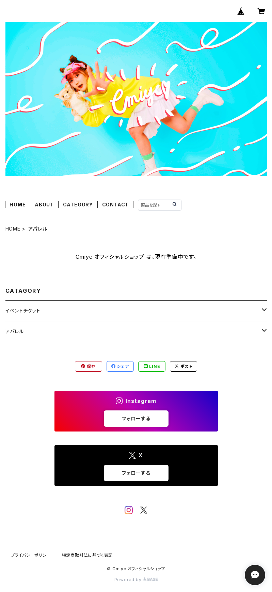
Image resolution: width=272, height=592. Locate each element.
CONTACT (115, 204)
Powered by (136, 579)
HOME (18, 204)
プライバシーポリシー (31, 555)
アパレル (14, 331)
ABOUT (44, 204)
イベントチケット (23, 311)
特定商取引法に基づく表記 (87, 555)
